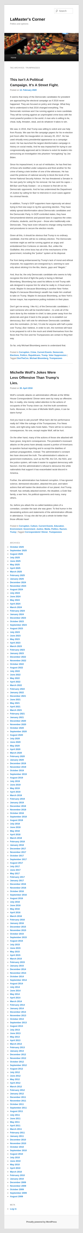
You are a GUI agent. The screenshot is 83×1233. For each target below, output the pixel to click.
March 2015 (16, 958)
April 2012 (15, 1083)
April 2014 (15, 997)
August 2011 (16, 1111)
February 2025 (17, 575)
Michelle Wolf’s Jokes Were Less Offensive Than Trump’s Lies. (34, 377)
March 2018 (16, 838)
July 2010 (15, 1157)
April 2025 (15, 568)
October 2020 (17, 728)
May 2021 (15, 703)
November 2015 (18, 930)
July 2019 (15, 781)
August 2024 (16, 589)
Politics (23, 355)
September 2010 (18, 1150)
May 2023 (15, 639)
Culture (34, 526)
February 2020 (17, 756)
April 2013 (15, 1040)
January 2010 (17, 1179)
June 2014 (15, 990)
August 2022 (16, 667)
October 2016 (17, 891)
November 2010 (18, 1143)
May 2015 (15, 951)
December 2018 (18, 806)
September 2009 (18, 1193)
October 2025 (17, 547)
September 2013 (18, 1022)
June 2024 (15, 596)
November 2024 (18, 586)
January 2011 (17, 1136)
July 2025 (15, 557)
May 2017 (15, 873)
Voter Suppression (57, 355)
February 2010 (17, 1175)
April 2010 (15, 1168)
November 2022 (18, 660)
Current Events (44, 352)
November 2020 (18, 724)
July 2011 (15, 1115)
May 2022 (15, 678)
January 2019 (17, 802)
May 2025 (15, 564)
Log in (13, 1209)
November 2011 (18, 1100)
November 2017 (18, 852)
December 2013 (18, 1012)
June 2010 (15, 1161)
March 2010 (16, 1171)
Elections (14, 355)
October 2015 (17, 934)
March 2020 (16, 753)
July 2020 (15, 738)
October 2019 (17, 770)
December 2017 (18, 848)
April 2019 (15, 792)
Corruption (24, 352)
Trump (44, 355)
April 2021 (15, 706)
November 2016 (18, 887)
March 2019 (16, 795)
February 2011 (17, 1132)
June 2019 (15, 784)
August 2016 (16, 898)
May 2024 (15, 600)
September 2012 (18, 1065)
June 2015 (15, 948)
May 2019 (15, 788)
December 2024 (18, 582)
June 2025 (15, 561)
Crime (33, 352)
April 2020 (15, 749)
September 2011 (18, 1107)
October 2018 (17, 813)
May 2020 (15, 745)
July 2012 (15, 1072)
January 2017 (17, 880)
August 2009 (16, 1196)
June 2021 (15, 699)
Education (59, 526)
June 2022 (15, 674)
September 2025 (18, 550)
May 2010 (15, 1164)
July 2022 (15, 671)
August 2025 (16, 554)
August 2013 (16, 1026)
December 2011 (18, 1097)
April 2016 (15, 912)
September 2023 (18, 625)
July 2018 (15, 823)
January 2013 (17, 1051)
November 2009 (18, 1186)
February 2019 (17, 799)
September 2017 (18, 859)
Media (47, 529)
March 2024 (16, 607)
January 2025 (17, 579)
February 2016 (17, 919)
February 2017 (17, 877)
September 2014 (18, 980)
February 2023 (17, 650)
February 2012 (17, 1090)
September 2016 (18, 895)
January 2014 (17, 1008)
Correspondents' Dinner (36, 532)
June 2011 (15, 1118)
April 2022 (15, 681)
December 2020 (18, 721)
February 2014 (17, 1005)
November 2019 (18, 767)
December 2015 (18, 926)
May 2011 (15, 1122)
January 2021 (17, 717)
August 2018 (16, 820)
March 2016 (16, 916)
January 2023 (17, 653)
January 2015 (17, 965)
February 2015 (17, 962)
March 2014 (16, 1001)
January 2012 (17, 1093)
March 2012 (16, 1086)
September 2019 (18, 774)
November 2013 (18, 1015)
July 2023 (15, 632)
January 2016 (17, 923)
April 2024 (15, 603)
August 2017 (16, 863)
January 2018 (17, 845)
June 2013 (15, 1033)
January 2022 (17, 692)
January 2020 (17, 760)
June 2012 (15, 1076)
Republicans (34, 355)
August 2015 (16, 941)
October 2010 (17, 1147)
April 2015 (15, 955)
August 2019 (16, 777)
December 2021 (18, 696)
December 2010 (18, 1139)
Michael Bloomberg (39, 358)
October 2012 (17, 1061)
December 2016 (18, 884)
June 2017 (15, 870)
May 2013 (15, 1037)
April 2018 (15, 834)
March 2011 (16, 1129)
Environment (16, 529)
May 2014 (15, 994)
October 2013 (17, 1019)
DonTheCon (23, 358)
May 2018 (15, 831)
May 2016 (15, 909)
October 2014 (17, 976)
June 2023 (15, 635)
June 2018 (15, 827)
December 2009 (18, 1182)
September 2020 (18, 731)
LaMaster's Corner (27, 19)
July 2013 (15, 1029)
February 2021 (17, 713)
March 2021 (16, 710)
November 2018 (18, 809)
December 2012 (18, 1054)
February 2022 (17, 689)
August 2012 (16, 1068)
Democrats (58, 352)
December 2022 (18, 657)
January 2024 (17, 614)
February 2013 (17, 1047)
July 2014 (15, 987)
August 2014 (16, 983)
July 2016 (15, 902)
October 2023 (17, 621)
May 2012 (15, 1079)
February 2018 (17, 841)
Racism (63, 529)
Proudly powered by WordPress (41, 1222)
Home (13, 57)
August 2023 (16, 628)
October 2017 (17, 855)
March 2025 (16, 571)
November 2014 (18, 973)
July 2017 (15, 866)
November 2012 (18, 1058)
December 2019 (18, 763)
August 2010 (16, 1154)
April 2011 (15, 1125)
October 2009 (17, 1189)
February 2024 (17, 611)
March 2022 (16, 685)
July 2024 (15, 593)
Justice (39, 529)
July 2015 (15, 944)
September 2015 (18, 937)
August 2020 (16, 735)
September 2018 (18, 816)
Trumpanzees (55, 358)
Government (29, 529)
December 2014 (18, 969)
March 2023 (16, 646)
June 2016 (15, 905)
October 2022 (17, 664)
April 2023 (15, 642)
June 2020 (15, 742)
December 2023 (18, 618)
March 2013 (16, 1044)
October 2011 (17, 1104)
